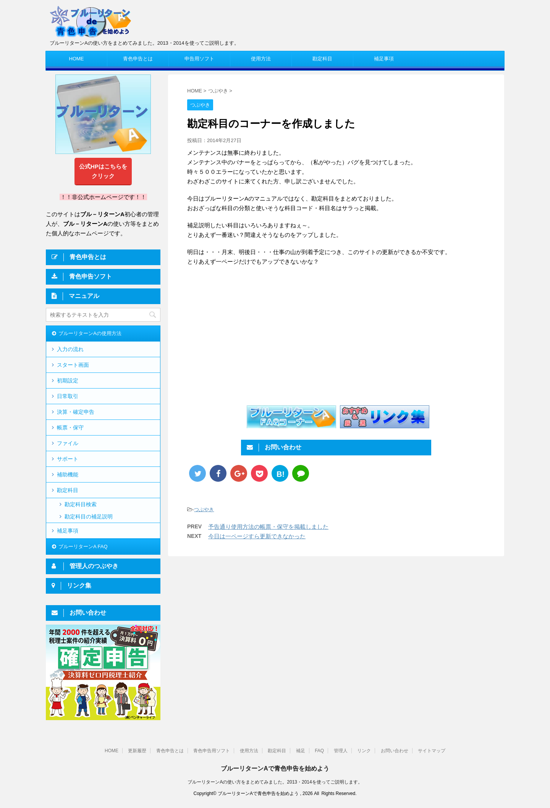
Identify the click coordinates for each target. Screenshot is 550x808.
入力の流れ (70, 349)
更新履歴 (137, 750)
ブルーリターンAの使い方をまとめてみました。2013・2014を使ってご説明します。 (275, 782)
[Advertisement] (251, 335)
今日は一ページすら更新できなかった (257, 536)
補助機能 (67, 474)
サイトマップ (431, 750)
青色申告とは (138, 59)
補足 (300, 750)
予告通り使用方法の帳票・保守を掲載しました (268, 526)
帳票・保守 (70, 427)
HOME (76, 59)
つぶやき (204, 509)
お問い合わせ (394, 750)
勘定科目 (322, 59)
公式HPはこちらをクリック (103, 171)
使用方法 (261, 59)
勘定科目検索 (81, 504)
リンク (364, 750)
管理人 (341, 750)
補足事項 (384, 59)
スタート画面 (73, 365)
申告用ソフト (199, 59)
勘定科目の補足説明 (89, 516)
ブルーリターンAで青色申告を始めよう (275, 768)
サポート (67, 459)
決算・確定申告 (75, 412)
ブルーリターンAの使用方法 (89, 333)
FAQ (319, 750)
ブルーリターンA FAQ (83, 546)
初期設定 (67, 380)
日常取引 (67, 396)
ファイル (67, 443)
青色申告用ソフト (211, 750)
